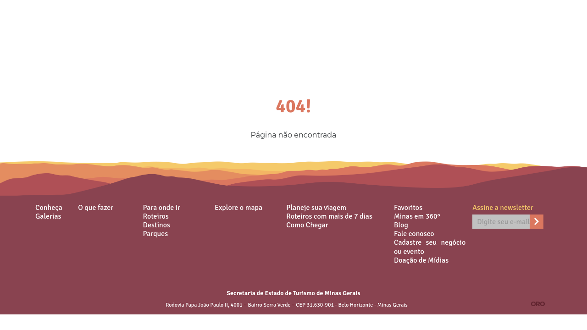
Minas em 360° (417, 216)
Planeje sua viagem (316, 207)
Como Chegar (307, 225)
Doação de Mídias (421, 260)
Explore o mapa (238, 207)
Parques (155, 233)
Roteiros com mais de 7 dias (329, 216)
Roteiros (156, 216)
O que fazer (95, 207)
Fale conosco (414, 233)
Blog (401, 225)
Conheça (48, 207)
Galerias (48, 216)
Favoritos (408, 207)
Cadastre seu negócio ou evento (429, 247)
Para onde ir (162, 207)
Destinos (156, 225)
